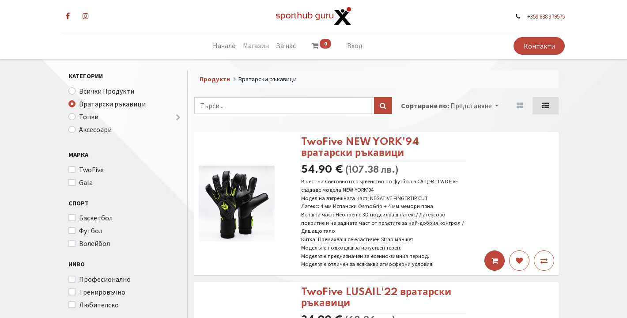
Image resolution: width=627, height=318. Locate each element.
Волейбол (94, 243)
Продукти (215, 79)
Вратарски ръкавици (112, 103)
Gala (86, 182)
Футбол (90, 230)
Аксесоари (95, 129)
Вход (355, 45)
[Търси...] (383, 105)
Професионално (105, 279)
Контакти (532, 46)
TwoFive (91, 169)
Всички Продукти (106, 91)
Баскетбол (96, 217)
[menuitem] (224, 45)
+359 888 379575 (540, 16)
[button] (474, 105)
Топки (88, 116)
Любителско (99, 304)
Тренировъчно (102, 292)
